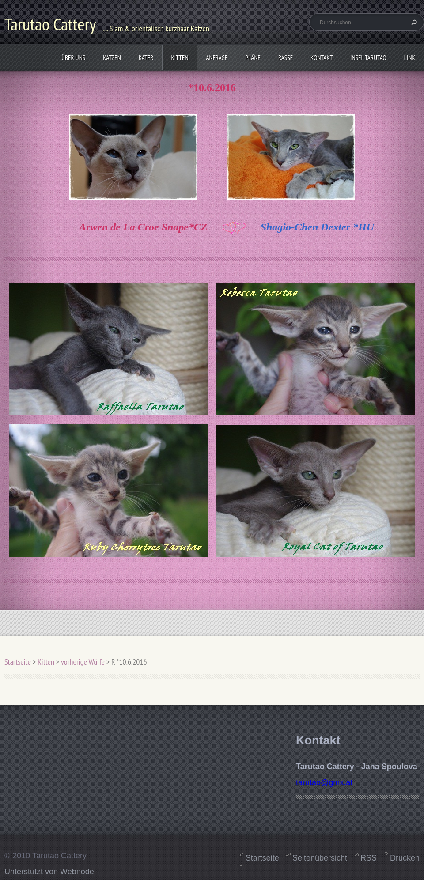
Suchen (413, 22)
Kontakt (321, 57)
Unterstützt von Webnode (49, 871)
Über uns (73, 57)
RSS (368, 858)
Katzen (112, 57)
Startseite (17, 662)
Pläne (253, 57)
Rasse (285, 57)
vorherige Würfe (83, 662)
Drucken (405, 858)
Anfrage (216, 57)
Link (409, 57)
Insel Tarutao (368, 57)
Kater (146, 57)
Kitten (179, 57)
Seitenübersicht (319, 858)
